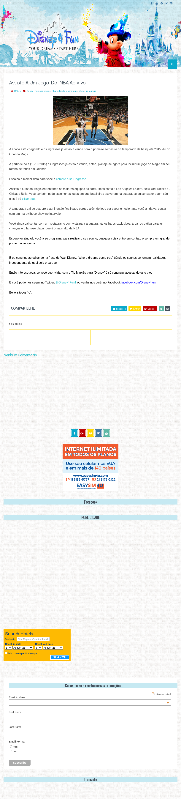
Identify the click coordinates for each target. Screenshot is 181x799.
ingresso (38, 90)
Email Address (89, 697)
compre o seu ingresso (71, 179)
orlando (61, 90)
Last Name (15, 726)
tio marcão (91, 90)
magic (47, 90)
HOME (9, 3)
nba (54, 90)
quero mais (71, 90)
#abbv (30, 90)
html (15, 746)
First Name (15, 712)
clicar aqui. (29, 198)
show (81, 90)
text (15, 751)
